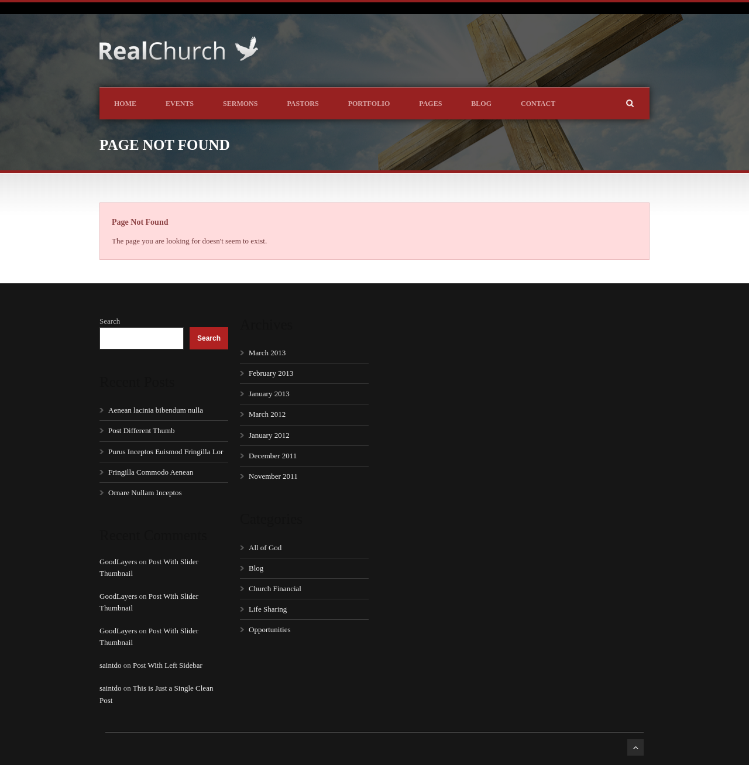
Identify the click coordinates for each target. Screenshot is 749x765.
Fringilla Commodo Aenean (150, 472)
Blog (481, 104)
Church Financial (275, 588)
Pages (430, 104)
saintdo (110, 665)
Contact (538, 104)
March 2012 (267, 414)
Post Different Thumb (141, 430)
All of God (265, 547)
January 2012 (269, 435)
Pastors (302, 104)
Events (180, 104)
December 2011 (273, 455)
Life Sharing (268, 609)
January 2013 (269, 393)
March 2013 (267, 352)
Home (125, 104)
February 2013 (271, 373)
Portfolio (369, 104)
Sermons (240, 104)
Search (109, 321)
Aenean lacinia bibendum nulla (155, 410)
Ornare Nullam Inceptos (145, 492)
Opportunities (270, 629)
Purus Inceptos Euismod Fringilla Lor (165, 451)
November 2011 (273, 476)
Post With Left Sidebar (167, 665)
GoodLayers (118, 561)
